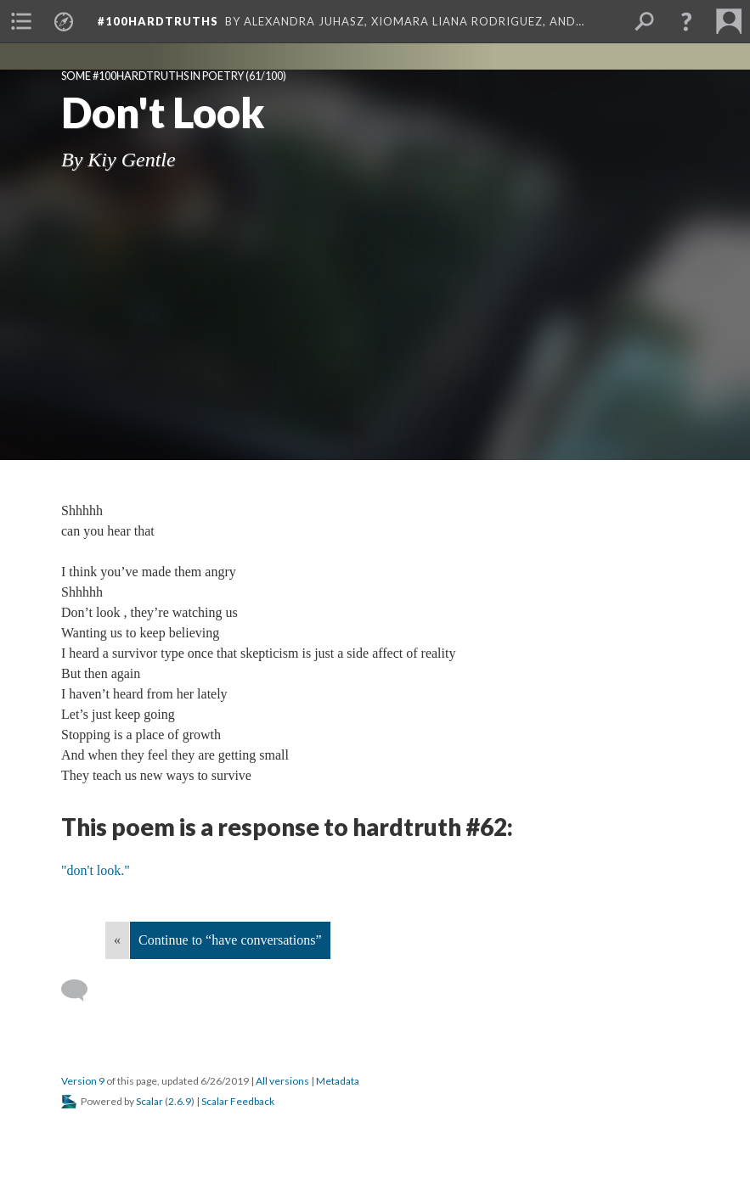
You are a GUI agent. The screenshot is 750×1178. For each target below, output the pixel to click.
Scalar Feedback (237, 1101)
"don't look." (95, 870)
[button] (686, 21)
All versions (282, 1080)
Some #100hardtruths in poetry (152, 76)
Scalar (149, 1101)
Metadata (337, 1080)
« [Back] (117, 940)
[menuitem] (21, 21)
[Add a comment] (82, 990)
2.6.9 (179, 1101)
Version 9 (82, 1080)
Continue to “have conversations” (230, 940)
